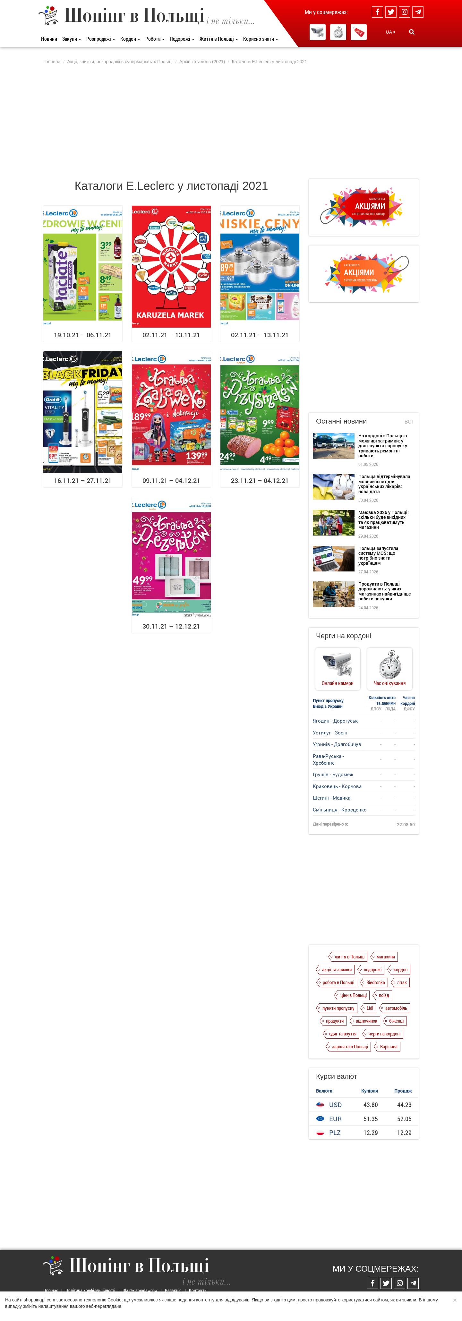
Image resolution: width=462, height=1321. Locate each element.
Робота (155, 38)
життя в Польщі (349, 956)
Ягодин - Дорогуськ (335, 720)
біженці (396, 1020)
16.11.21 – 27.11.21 (83, 480)
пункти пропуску (338, 1008)
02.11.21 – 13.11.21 (171, 334)
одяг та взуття (342, 1033)
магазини (386, 956)
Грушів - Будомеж (333, 774)
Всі (409, 422)
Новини (49, 38)
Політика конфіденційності (90, 1290)
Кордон (130, 38)
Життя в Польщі (219, 38)
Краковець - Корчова (337, 786)
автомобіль (396, 1008)
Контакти (198, 1290)
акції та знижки (337, 969)
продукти (335, 1020)
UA (390, 32)
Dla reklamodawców (140, 1290)
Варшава (389, 1046)
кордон (400, 969)
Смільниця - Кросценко (340, 809)
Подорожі (182, 38)
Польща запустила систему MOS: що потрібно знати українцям (378, 555)
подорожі (372, 969)
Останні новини (341, 421)
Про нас (50, 1290)
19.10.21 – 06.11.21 (83, 334)
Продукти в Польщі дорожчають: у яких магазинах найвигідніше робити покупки (384, 591)
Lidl (370, 1008)
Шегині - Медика (331, 797)
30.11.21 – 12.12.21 (171, 626)
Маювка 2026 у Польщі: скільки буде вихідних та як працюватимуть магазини (383, 519)
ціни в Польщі (353, 995)
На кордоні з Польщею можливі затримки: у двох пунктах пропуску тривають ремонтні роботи (382, 446)
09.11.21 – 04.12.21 (171, 480)
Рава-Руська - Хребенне (328, 759)
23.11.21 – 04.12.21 (260, 480)
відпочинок (366, 1020)
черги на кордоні (384, 1033)
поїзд (384, 995)
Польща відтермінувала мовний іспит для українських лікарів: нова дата (384, 483)
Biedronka (375, 982)
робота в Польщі (338, 982)
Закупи (71, 38)
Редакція (173, 1290)
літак (402, 982)
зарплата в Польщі (350, 1046)
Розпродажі (100, 38)
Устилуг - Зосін (330, 732)
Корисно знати (260, 38)
